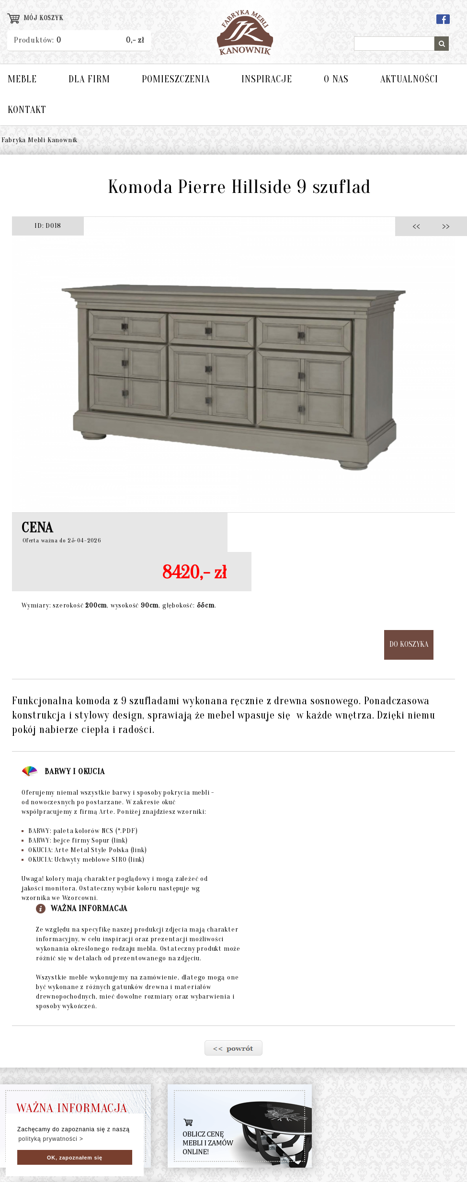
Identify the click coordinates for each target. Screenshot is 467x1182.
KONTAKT (27, 109)
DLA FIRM (89, 79)
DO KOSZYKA (408, 644)
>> (442, 225)
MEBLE (22, 79)
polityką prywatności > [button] (50, 1139)
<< (418, 225)
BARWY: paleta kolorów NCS (79, 831)
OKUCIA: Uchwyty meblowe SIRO (83, 860)
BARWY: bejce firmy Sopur (75, 840)
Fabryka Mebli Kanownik (39, 140)
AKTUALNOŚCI (409, 79)
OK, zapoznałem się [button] (75, 1157)
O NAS (336, 79)
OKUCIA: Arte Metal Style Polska (84, 850)
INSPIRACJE (266, 79)
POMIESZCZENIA (176, 79)
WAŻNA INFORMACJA (71, 1108)
